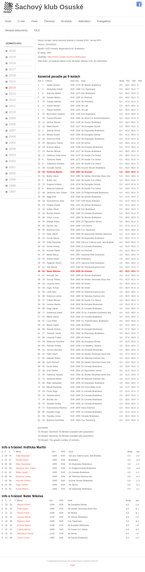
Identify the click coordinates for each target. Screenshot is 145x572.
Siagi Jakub (52, 308)
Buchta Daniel (53, 213)
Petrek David (53, 259)
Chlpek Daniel (53, 205)
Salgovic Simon (54, 263)
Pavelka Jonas (54, 416)
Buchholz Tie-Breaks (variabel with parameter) (71, 431)
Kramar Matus (53, 147)
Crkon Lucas (53, 217)
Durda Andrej (53, 246)
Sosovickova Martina (57, 407)
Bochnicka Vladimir (56, 114)
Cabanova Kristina (55, 163)
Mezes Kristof (53, 134)
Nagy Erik (51, 196)
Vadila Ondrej (53, 85)
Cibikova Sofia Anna (56, 155)
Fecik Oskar (52, 366)
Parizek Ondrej (54, 345)
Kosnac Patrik (53, 250)
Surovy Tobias (53, 279)
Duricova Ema (53, 139)
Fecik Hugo (52, 391)
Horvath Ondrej (54, 168)
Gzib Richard (53, 362)
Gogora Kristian (54, 184)
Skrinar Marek (53, 122)
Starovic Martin (54, 93)
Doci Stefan (52, 370)
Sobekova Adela (54, 312)
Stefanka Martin (54, 379)
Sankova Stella (54, 159)
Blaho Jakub (53, 176)
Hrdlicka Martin (54, 172)
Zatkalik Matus (54, 358)
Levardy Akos (53, 283)
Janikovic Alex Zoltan (57, 192)
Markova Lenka (54, 296)
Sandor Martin (53, 97)
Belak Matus (53, 254)
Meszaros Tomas (55, 143)
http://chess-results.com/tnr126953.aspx (67, 57)
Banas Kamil (53, 325)
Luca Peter (52, 321)
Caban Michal (53, 300)
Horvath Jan (52, 275)
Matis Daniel (53, 126)
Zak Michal (52, 267)
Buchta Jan (52, 399)
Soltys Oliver (53, 209)
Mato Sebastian (54, 383)
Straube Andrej (54, 403)
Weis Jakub (52, 234)
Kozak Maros (53, 238)
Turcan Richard (54, 118)
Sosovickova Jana (55, 201)
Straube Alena (53, 395)
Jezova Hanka (53, 304)
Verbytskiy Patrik (55, 89)
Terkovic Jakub (54, 333)
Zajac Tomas (53, 287)
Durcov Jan (52, 225)
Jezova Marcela (54, 350)
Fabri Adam (52, 354)
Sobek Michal (53, 105)
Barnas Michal (53, 151)
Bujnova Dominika (55, 420)
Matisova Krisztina (55, 341)
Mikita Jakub (53, 316)
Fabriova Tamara (55, 374)
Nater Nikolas (53, 271)
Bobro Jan (52, 180)
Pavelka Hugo (53, 412)
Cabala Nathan (54, 101)
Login (72, 565)
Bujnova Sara (53, 230)
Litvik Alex (51, 292)
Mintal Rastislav (54, 387)
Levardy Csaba (54, 337)
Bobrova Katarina (55, 188)
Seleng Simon (53, 130)
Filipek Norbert (54, 110)
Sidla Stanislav (54, 242)
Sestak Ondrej (53, 329)
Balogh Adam (53, 221)
